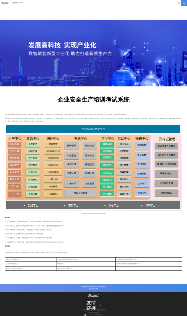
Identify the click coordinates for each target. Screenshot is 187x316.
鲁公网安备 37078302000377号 (95, 314)
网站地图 (93, 301)
